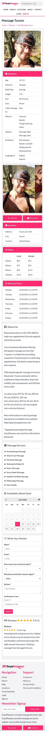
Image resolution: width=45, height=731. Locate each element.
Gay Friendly (10, 485)
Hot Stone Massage (13, 460)
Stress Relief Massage (14, 472)
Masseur (12, 25)
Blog (4, 684)
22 (23, 524)
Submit (9, 611)
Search (13, 10)
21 (17, 524)
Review (7, 584)
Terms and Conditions (32, 688)
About (30, 10)
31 (33, 529)
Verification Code (11, 596)
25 (38, 524)
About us (27, 681)
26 (7, 529)
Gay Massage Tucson (25, 25)
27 (12, 529)
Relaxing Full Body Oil (14, 464)
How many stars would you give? (18, 564)
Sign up (26, 14)
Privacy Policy (29, 684)
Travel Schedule (8, 691)
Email (7, 554)
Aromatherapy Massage (15, 451)
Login (18, 14)
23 (28, 524)
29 (23, 529)
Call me (12, 218)
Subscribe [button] (34, 709)
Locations (21, 10)
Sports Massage (11, 468)
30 (28, 529)
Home (5, 10)
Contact (38, 10)
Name (7, 544)
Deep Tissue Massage (14, 456)
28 (17, 529)
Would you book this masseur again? (19, 574)
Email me (32, 218)
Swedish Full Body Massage (16, 476)
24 (33, 524)
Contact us (27, 677)
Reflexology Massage (14, 481)
